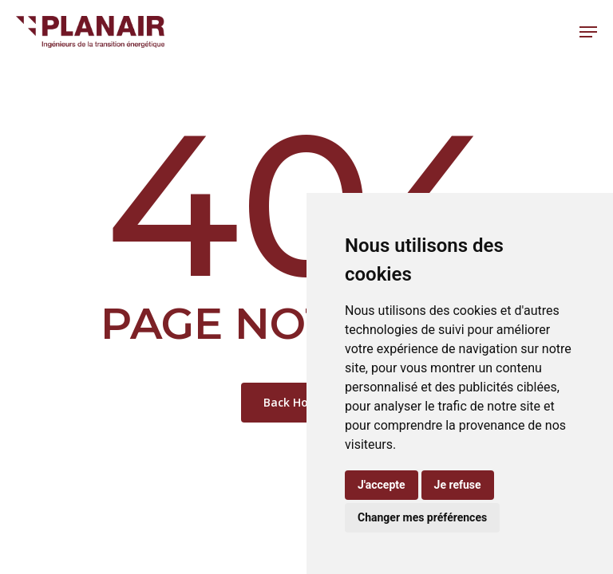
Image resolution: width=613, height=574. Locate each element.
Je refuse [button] (457, 484)
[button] (588, 32)
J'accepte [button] (381, 484)
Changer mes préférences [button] (422, 517)
